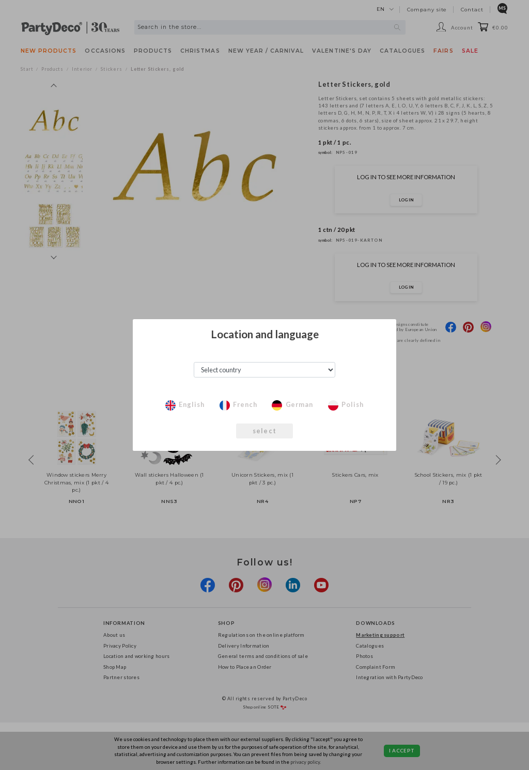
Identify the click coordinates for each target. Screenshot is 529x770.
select (264, 431)
